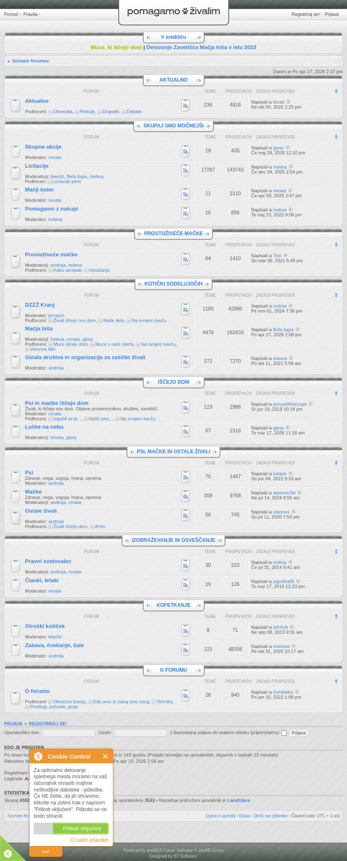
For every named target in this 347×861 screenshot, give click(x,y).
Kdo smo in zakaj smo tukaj (121, 701)
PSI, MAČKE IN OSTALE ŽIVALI (173, 451)
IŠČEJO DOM (173, 382)
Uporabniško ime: (22, 732)
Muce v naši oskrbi (114, 344)
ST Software (185, 856)
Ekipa (244, 816)
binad (279, 101)
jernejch (56, 315)
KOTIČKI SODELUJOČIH (173, 284)
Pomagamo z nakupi (51, 209)
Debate (134, 111)
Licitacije (36, 166)
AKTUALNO (173, 80)
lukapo (280, 473)
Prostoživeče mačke (51, 254)
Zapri (105, 756)
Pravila (30, 14)
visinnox (281, 511)
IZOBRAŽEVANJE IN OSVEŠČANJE (173, 540)
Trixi (277, 255)
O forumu (37, 691)
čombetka (283, 692)
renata (54, 157)
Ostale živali (41, 511)
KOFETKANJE (173, 605)
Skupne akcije (43, 147)
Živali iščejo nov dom (74, 320)
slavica (280, 358)
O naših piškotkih (89, 840)
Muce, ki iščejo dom (116, 47)
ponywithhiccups (290, 404)
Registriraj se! (306, 14)
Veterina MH (42, 349)
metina (96, 176)
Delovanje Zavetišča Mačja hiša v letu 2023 (201, 47)
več (45, 851)
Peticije (87, 111)
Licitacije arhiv (66, 181)
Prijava (332, 14)
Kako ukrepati (67, 270)
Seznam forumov (30, 60)
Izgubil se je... (67, 418)
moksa (280, 209)
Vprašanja (99, 270)
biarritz (57, 176)
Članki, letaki (42, 580)
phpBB (153, 850)
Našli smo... (101, 418)
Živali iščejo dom (70, 526)
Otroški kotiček (45, 626)
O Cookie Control (38, 756)
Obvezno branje (69, 701)
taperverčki (284, 492)
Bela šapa (77, 176)
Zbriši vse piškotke (270, 816)
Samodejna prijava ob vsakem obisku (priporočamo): (230, 732)
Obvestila (62, 111)
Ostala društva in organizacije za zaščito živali (85, 357)
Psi (29, 472)
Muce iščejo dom (70, 344)
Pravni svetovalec (48, 561)
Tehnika (164, 701)
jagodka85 (284, 581)
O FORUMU (173, 670)
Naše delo (113, 320)
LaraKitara (238, 800)
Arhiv (100, 526)
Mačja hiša (39, 328)
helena (55, 219)
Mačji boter (39, 189)
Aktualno (36, 101)
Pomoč (11, 14)
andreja (58, 265)
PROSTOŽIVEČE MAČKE (173, 233)
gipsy (278, 147)
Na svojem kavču (149, 320)
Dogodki (110, 111)
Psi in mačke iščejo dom (56, 403)
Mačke (33, 492)
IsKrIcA (280, 627)
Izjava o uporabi (221, 816)
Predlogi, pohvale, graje (54, 706)
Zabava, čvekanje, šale (54, 645)
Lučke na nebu (44, 427)
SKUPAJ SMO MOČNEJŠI (173, 126)
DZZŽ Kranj (40, 305)
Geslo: (105, 732)
